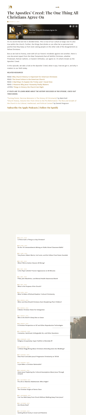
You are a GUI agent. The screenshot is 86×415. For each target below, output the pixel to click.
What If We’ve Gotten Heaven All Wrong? (31, 263)
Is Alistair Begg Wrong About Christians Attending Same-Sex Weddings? (41, 349)
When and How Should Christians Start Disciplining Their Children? (40, 302)
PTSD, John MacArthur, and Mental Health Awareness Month (38, 278)
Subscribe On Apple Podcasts (22, 107)
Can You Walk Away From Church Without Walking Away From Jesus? (40, 397)
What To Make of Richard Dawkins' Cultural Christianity (36, 294)
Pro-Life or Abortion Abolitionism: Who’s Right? (33, 381)
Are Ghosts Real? (23, 405)
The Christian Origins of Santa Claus (30, 389)
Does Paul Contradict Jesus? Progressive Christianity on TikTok (38, 356)
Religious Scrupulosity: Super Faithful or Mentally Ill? (35, 341)
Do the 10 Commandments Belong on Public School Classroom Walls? (40, 247)
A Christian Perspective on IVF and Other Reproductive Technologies (40, 325)
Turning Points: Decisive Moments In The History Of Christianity (32, 98)
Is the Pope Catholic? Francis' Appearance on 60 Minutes (36, 271)
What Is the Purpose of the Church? (29, 286)
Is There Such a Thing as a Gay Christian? (31, 239)
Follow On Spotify (49, 107)
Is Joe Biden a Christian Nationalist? (30, 364)
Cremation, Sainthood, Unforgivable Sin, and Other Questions (38, 333)
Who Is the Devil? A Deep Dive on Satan (31, 317)
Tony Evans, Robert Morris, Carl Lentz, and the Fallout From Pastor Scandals (43, 255)
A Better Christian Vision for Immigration (31, 310)
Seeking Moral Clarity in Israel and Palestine (32, 413)
